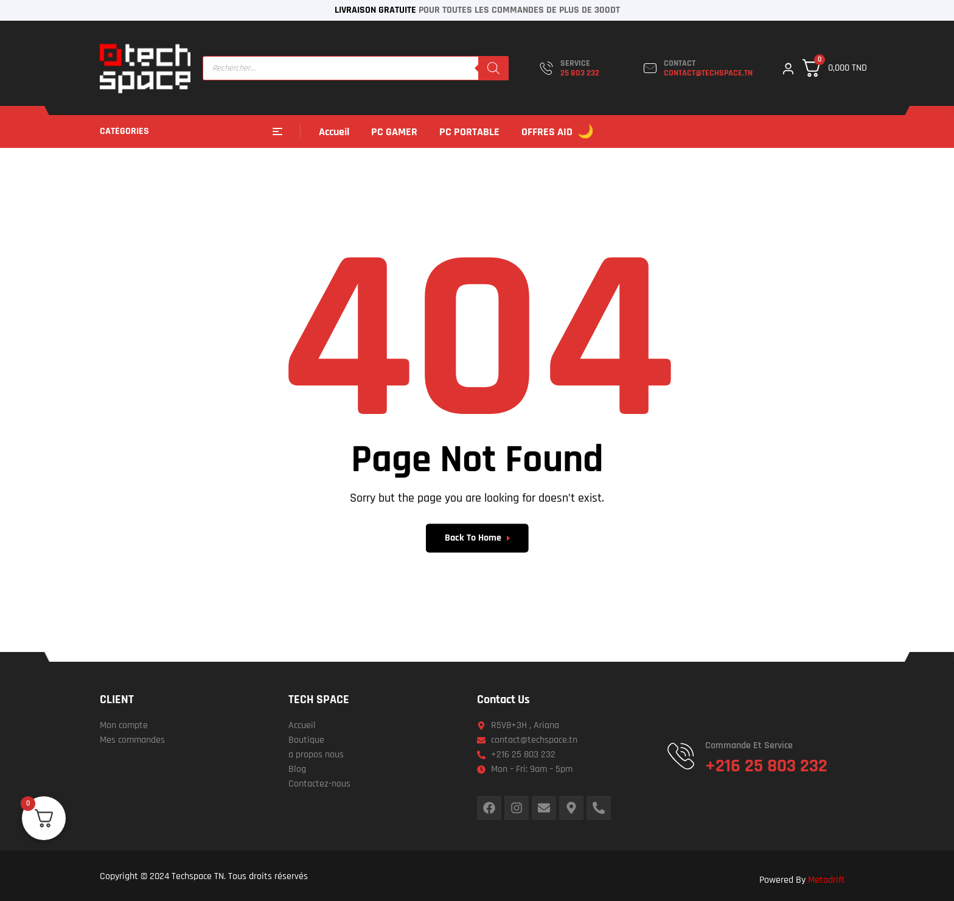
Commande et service (749, 745)
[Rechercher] (493, 68)
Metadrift (826, 880)
